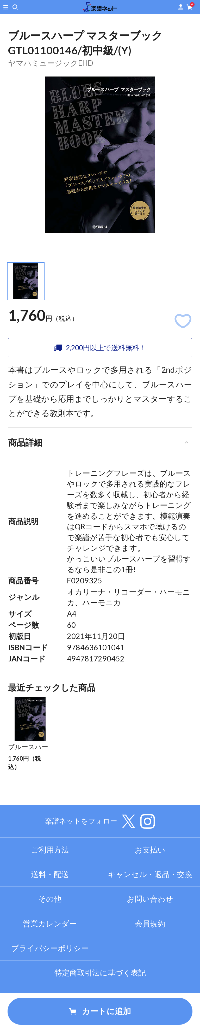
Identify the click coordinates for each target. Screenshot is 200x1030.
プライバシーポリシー (50, 966)
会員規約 (150, 941)
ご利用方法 (50, 867)
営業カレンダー (50, 941)
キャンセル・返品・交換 (150, 892)
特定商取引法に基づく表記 (100, 990)
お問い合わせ (150, 917)
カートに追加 (100, 1011)
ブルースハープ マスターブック (29, 756)
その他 (49, 917)
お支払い (150, 867)
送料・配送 (50, 892)
